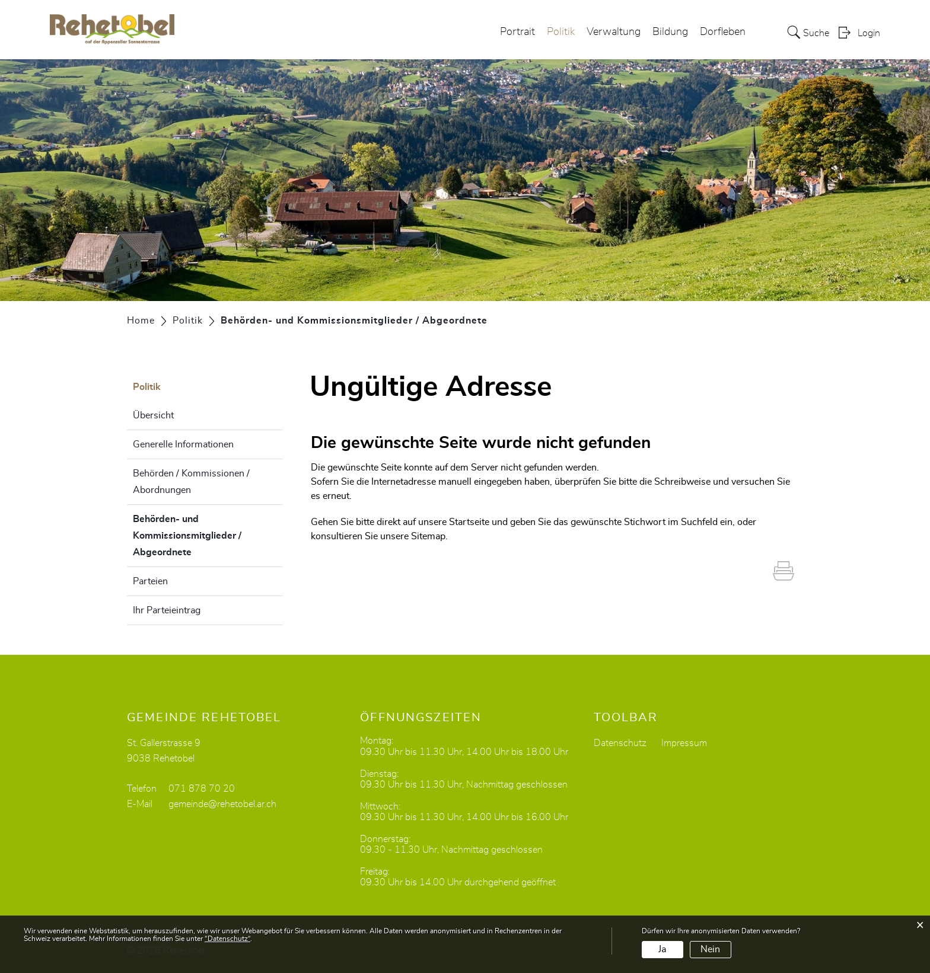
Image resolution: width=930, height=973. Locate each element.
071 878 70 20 (201, 788)
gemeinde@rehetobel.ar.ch (222, 804)
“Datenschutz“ (227, 938)
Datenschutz (620, 743)
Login (869, 33)
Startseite (469, 522)
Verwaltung (614, 32)
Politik (561, 32)
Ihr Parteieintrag (166, 610)
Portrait (517, 32)
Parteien (150, 581)
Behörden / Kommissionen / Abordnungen (191, 482)
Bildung (670, 32)
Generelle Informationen (183, 444)
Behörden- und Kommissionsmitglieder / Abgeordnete (192, 535)
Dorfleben (723, 32)
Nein (710, 949)
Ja (662, 949)
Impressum (684, 743)
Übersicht (153, 415)
